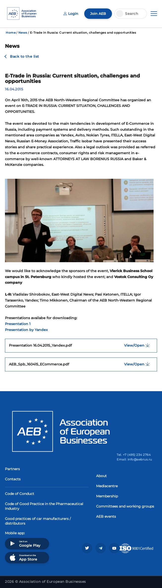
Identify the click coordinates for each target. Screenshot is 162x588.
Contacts (13, 479)
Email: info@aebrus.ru (134, 459)
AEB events (106, 516)
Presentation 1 (17, 324)
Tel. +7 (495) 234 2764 (134, 455)
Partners (12, 469)
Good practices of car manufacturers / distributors (38, 521)
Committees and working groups (125, 506)
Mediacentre (107, 486)
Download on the (23, 557)
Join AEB (98, 13)
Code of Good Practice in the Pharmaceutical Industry (44, 506)
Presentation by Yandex (26, 330)
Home (11, 32)
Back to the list (24, 56)
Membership (107, 496)
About (101, 476)
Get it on (24, 543)
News (22, 32)
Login (70, 13)
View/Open (138, 345)
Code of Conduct (19, 493)
